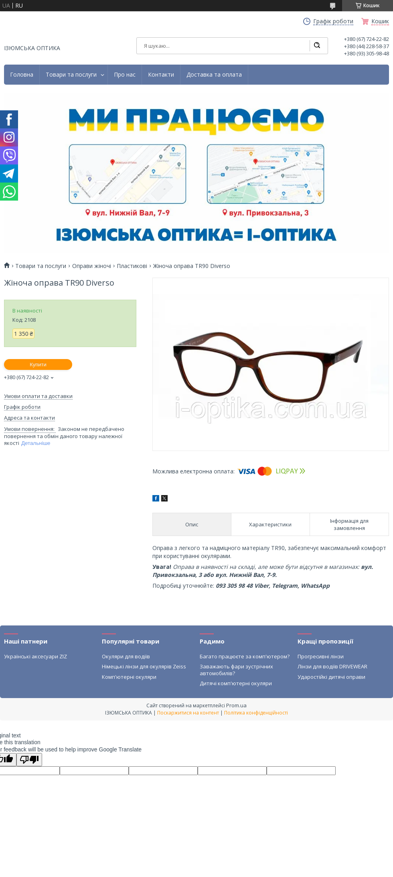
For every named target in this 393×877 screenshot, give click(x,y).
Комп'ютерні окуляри (129, 676)
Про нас (125, 74)
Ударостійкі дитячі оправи (331, 676)
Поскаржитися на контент (188, 712)
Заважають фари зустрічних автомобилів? (236, 669)
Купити (38, 364)
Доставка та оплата (214, 74)
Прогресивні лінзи (321, 656)
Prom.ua (236, 705)
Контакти (161, 74)
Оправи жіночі (91, 266)
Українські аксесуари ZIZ (35, 656)
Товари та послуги (71, 74)
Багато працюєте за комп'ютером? (245, 656)
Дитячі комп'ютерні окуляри (236, 683)
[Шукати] (317, 45)
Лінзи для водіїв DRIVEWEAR (332, 666)
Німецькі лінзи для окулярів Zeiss (144, 666)
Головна (21, 74)
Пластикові (132, 266)
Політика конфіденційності (256, 712)
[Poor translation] (29, 759)
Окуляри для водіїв (126, 656)
